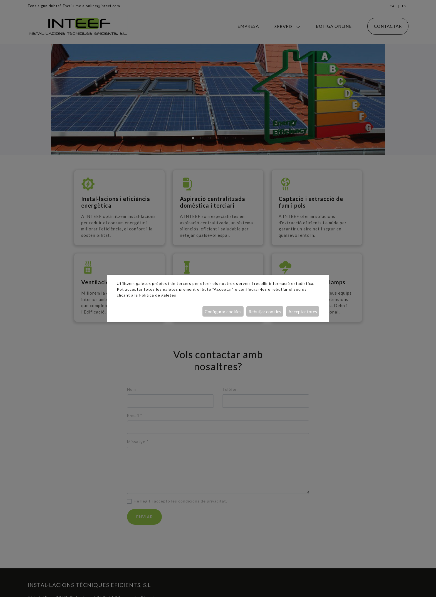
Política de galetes (157, 295)
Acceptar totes (302, 311)
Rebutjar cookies (265, 311)
